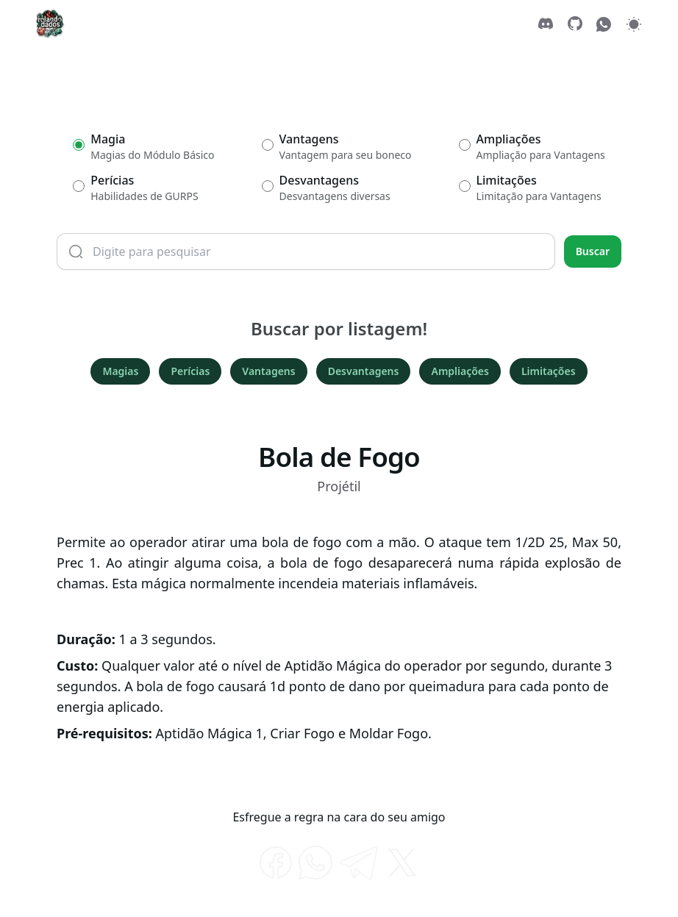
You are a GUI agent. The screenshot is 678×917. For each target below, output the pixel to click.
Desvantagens (363, 371)
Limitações (548, 371)
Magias (120, 371)
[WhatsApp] (604, 23)
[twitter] (402, 862)
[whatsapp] (315, 862)
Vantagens (268, 371)
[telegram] (359, 863)
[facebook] (275, 862)
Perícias (190, 371)
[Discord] (545, 23)
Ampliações (459, 371)
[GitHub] (575, 23)
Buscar (593, 251)
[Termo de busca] (306, 251)
